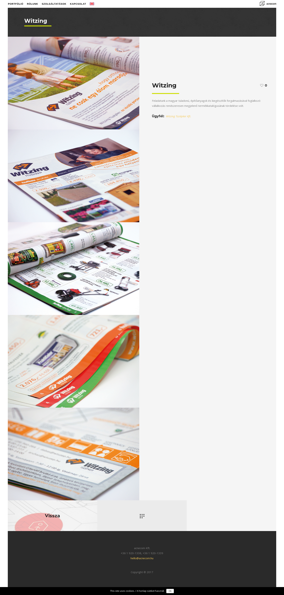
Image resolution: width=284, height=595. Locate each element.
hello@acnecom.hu (142, 558)
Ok (170, 591)
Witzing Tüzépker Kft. (178, 116)
